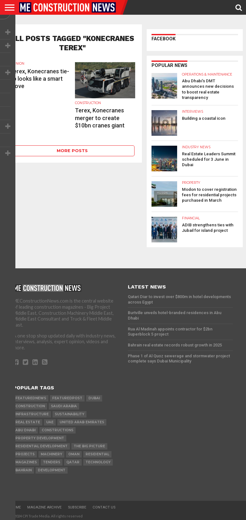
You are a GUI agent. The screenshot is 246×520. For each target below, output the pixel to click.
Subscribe (77, 505)
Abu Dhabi (25, 428)
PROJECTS (25, 452)
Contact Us (104, 505)
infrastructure (32, 412)
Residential (97, 452)
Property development (39, 436)
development (51, 468)
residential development (41, 444)
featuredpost (67, 396)
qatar (72, 460)
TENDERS (51, 460)
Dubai (94, 396)
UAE (49, 420)
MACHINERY (51, 452)
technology (98, 460)
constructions (57, 428)
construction (30, 404)
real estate (27, 420)
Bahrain (23, 468)
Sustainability (69, 412)
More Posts (72, 150)
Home (16, 505)
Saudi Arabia (64, 404)
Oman (73, 452)
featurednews (30, 396)
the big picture (89, 444)
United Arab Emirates (82, 420)
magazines (26, 460)
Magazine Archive (44, 505)
